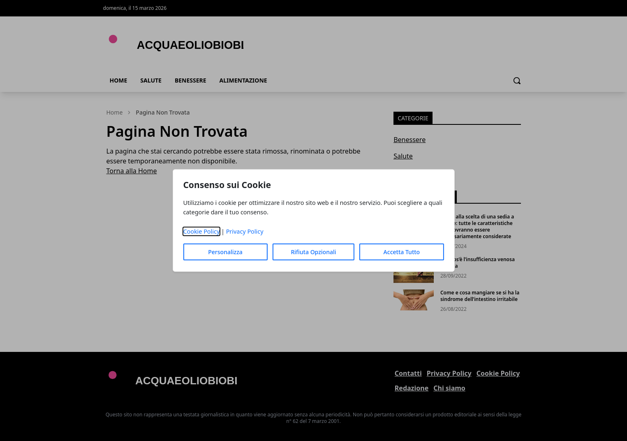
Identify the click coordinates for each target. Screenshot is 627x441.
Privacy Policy (245, 231)
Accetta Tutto (402, 252)
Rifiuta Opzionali (313, 252)
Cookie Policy (201, 231)
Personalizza (225, 252)
